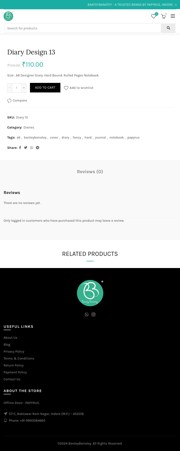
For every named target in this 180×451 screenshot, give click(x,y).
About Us (10, 338)
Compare (20, 100)
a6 (18, 137)
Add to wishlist (81, 88)
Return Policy (14, 365)
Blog (7, 345)
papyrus (133, 137)
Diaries (28, 127)
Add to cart (45, 88)
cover (54, 137)
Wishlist (156, 14)
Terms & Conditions (19, 358)
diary (65, 137)
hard (88, 137)
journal (100, 137)
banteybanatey (35, 137)
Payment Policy (15, 372)
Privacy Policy (14, 351)
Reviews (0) (90, 171)
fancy (77, 137)
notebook (117, 137)
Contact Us (12, 379)
